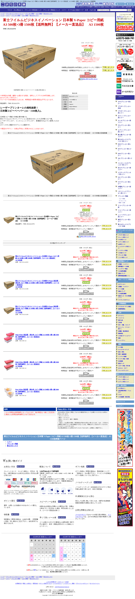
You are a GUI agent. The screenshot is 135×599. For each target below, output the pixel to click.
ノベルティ (120, 406)
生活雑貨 (120, 361)
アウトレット (120, 401)
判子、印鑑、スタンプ (124, 325)
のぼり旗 (93, 10)
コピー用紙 (122, 198)
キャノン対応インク (123, 237)
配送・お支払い (27, 583)
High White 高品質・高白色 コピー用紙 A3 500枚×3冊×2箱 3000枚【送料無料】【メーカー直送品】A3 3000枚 (37, 364)
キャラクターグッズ (123, 349)
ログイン (120, 17)
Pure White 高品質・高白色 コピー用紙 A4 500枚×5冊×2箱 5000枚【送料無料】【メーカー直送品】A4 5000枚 (37, 391)
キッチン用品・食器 (123, 358)
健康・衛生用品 (121, 385)
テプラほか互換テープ (75, 10)
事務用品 (120, 333)
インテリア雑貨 (122, 356)
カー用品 (120, 347)
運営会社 (35, 583)
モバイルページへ (95, 583)
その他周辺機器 (122, 271)
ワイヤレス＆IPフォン (124, 300)
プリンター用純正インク (51, 10)
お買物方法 (18, 583)
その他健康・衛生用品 (124, 397)
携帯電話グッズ (123, 261)
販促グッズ (121, 363)
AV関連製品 (122, 303)
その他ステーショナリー (124, 335)
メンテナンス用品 (123, 250)
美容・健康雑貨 (122, 354)
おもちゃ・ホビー (123, 368)
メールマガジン (80, 514)
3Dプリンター (122, 284)
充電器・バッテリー (123, 264)
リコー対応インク (123, 257)
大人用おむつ (18, 10)
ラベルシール (122, 200)
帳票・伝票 (122, 202)
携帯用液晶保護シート (124, 275)
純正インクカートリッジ (124, 374)
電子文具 (120, 320)
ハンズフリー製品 (123, 268)
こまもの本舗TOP (51, 582)
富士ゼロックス (12, 446)
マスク (9, 10)
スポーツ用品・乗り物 (124, 365)
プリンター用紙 (12, 444)
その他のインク (122, 252)
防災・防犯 (121, 352)
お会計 (67, 582)
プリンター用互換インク (33, 10)
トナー (64, 10)
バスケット (60, 582)
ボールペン (121, 315)
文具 (86, 10)
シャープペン (121, 340)
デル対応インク (122, 239)
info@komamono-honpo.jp (62, 587)
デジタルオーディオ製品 (124, 306)
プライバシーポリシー (82, 583)
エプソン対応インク (123, 242)
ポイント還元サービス (45, 583)
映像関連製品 (121, 309)
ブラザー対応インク (123, 235)
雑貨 (119, 344)
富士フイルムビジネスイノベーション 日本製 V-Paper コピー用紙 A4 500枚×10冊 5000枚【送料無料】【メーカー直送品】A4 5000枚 (37, 258)
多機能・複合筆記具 (123, 331)
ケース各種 (121, 289)
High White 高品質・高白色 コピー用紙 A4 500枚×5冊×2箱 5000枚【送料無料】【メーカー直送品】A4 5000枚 (37, 337)
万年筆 (120, 322)
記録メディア (121, 273)
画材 (119, 338)
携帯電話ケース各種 (123, 266)
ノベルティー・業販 (68, 583)
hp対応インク (121, 244)
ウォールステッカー (123, 370)
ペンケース (121, 318)
